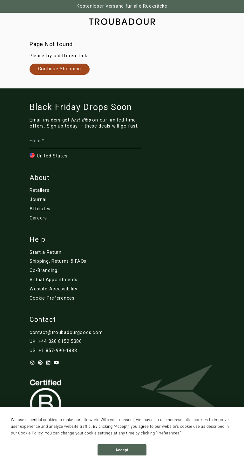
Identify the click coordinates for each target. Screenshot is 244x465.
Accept (121, 450)
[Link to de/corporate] (66, 270)
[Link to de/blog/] (62, 199)
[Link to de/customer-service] (66, 261)
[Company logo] (122, 21)
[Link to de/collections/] (60, 69)
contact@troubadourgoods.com (66, 332)
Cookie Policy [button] (30, 433)
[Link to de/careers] (62, 218)
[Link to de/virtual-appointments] (66, 279)
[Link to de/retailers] (62, 190)
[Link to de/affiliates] (62, 208)
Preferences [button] (168, 433)
